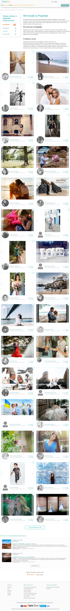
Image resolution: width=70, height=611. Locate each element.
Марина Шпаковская (50, 171)
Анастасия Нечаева (15, 76)
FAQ (52, 1)
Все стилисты (27, 596)
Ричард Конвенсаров (15, 329)
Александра (48, 234)
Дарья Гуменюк (49, 76)
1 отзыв (66, 76)
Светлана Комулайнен (16, 456)
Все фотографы (27, 590)
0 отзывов (31, 76)
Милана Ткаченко (49, 519)
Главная (1, 9)
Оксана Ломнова (14, 297)
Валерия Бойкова (50, 424)
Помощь (55, 1)
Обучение (48, 588)
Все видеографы (27, 591)
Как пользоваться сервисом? (30, 587)
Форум (8, 593)
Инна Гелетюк (13, 361)
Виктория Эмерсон (50, 297)
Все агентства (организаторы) (30, 593)
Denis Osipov (15, 541)
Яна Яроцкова (48, 456)
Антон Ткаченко (14, 487)
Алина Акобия (13, 108)
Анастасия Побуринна (16, 519)
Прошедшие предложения (29, 598)
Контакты (9, 590)
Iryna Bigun (48, 108)
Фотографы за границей (9, 9)
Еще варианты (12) (35, 527)
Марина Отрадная (15, 266)
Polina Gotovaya (49, 487)
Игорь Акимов (13, 234)
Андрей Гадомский (50, 203)
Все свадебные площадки (29, 595)
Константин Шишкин (50, 361)
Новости (9, 595)
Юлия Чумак (48, 139)
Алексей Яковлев (14, 139)
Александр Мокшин (15, 424)
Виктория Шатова (50, 266)
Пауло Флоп (15, 554)
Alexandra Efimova (14, 392)
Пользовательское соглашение (53, 587)
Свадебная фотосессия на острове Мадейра (23, 557)
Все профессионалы (28, 588)
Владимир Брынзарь (50, 392)
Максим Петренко (15, 203)
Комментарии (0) (16, 548)
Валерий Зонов (49, 329)
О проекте (9, 587)
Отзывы (9, 591)
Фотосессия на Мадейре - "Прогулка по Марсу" (24, 543)
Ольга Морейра (14, 171)
